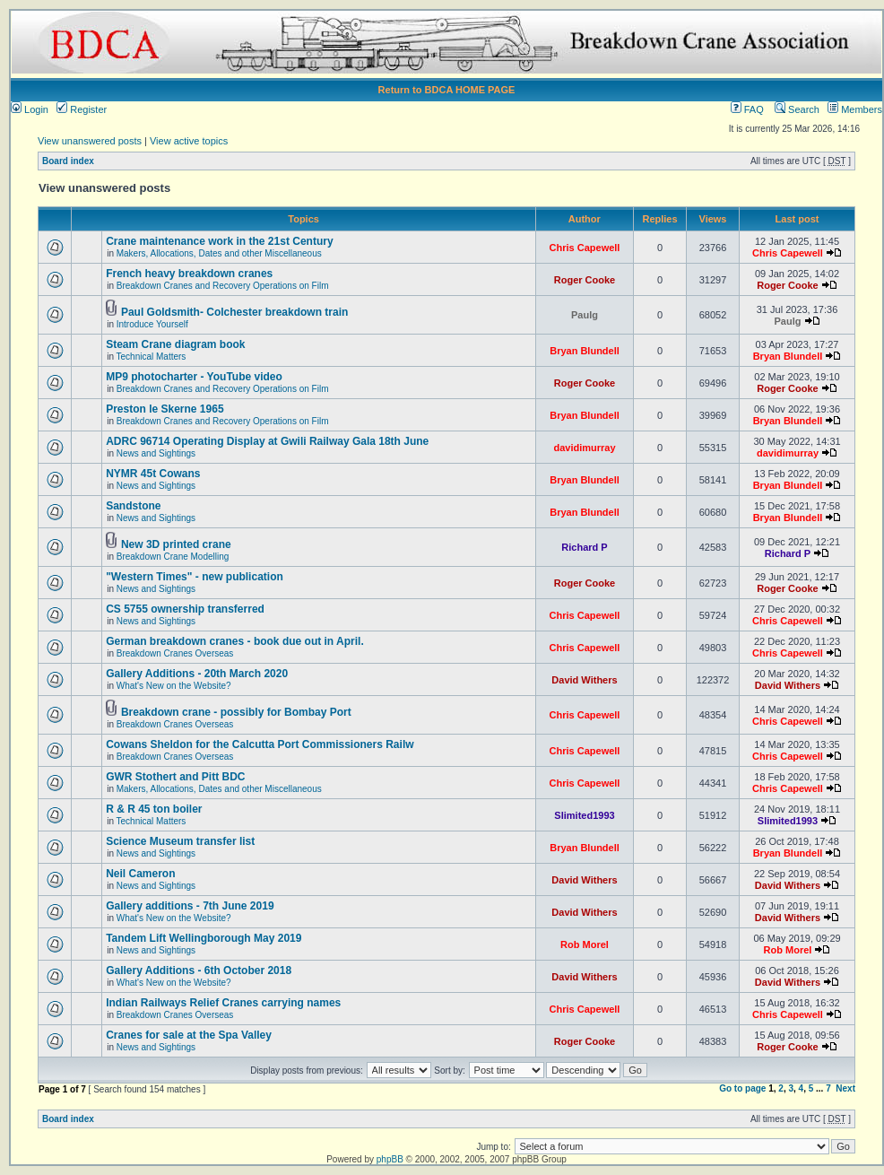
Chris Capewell (585, 247)
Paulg (584, 314)
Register (81, 109)
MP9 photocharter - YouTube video (194, 376)
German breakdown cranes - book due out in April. (235, 641)
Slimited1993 (584, 815)
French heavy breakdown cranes (189, 273)
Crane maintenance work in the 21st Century (219, 241)
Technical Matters (151, 356)
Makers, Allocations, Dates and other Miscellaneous (219, 253)
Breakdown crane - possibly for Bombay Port (236, 712)
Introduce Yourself (152, 324)
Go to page (742, 1088)
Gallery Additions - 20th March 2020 (197, 673)
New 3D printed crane (176, 544)
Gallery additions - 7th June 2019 (189, 906)
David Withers (584, 680)
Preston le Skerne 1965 (164, 409)
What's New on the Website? (174, 686)
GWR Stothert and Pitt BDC (175, 776)
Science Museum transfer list (180, 841)
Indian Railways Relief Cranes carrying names (223, 1003)
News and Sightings (156, 453)
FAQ (747, 109)
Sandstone (133, 506)
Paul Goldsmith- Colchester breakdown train (234, 312)
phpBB (390, 1159)
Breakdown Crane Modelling (173, 556)
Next (845, 1088)
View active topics (189, 140)
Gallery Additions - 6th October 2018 (198, 970)
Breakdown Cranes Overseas (175, 653)
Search (797, 109)
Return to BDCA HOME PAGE (447, 89)
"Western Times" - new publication (194, 576)
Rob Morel (584, 944)
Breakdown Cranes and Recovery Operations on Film (223, 286)
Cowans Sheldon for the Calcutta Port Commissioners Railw (259, 744)
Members (855, 109)
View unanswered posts (90, 140)
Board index (68, 161)
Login (29, 109)
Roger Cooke (584, 279)
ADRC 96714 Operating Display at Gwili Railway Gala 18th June (267, 441)
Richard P (584, 547)
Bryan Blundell (585, 350)
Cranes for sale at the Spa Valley (189, 1035)
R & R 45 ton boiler (154, 809)
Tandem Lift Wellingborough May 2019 (203, 938)
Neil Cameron (140, 873)
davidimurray (584, 447)
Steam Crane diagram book (175, 344)
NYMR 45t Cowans (153, 473)
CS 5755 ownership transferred (185, 609)
